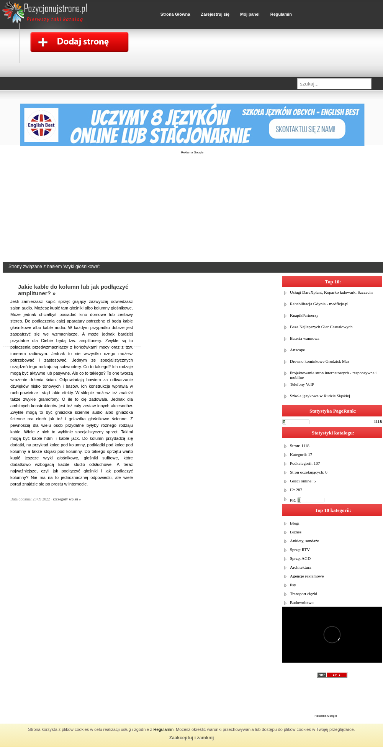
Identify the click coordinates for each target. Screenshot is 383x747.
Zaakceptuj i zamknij (191, 737)
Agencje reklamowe (307, 576)
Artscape (297, 349)
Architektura (300, 567)
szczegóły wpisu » (67, 499)
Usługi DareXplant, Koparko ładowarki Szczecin (331, 292)
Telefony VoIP (302, 384)
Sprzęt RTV (300, 549)
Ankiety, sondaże (304, 540)
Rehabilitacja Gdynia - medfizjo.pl (319, 303)
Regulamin (163, 729)
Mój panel (250, 14)
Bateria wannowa (304, 338)
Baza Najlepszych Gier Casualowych (321, 326)
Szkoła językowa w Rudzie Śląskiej (320, 395)
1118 (378, 421)
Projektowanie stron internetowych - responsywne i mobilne (333, 375)
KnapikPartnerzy (304, 315)
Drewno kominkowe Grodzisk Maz (320, 361)
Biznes (295, 532)
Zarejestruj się (215, 14)
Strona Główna (175, 14)
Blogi (294, 523)
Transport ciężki (303, 593)
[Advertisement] (192, 213)
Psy (293, 584)
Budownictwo (302, 602)
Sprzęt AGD (300, 558)
